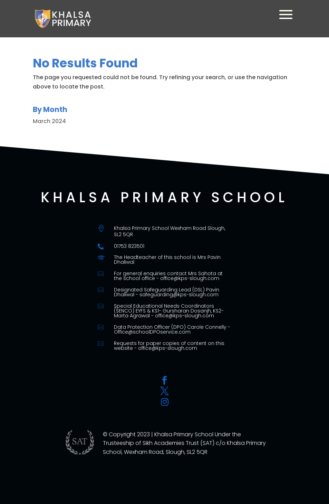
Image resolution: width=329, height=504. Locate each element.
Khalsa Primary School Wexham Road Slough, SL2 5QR (169, 231)
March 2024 (49, 121)
